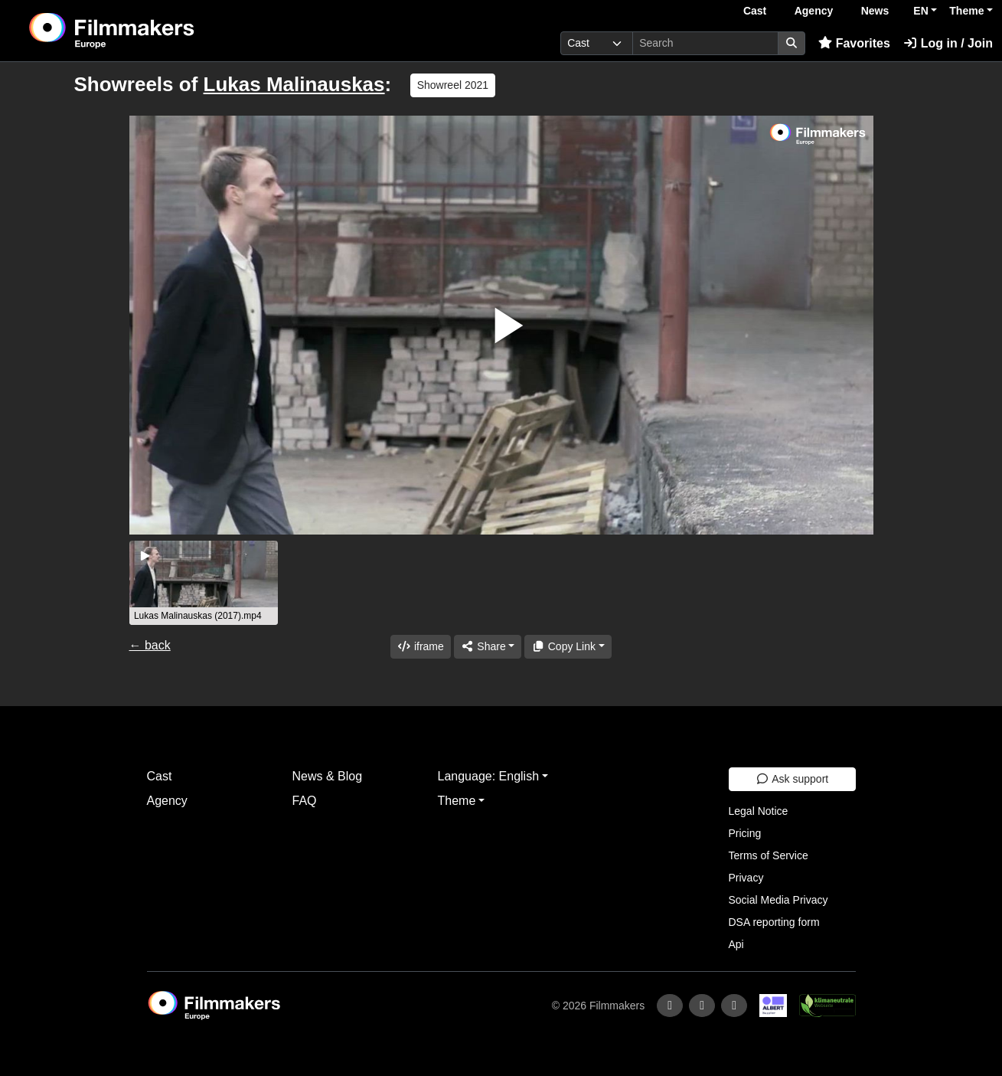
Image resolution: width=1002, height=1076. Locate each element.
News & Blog (327, 776)
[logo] (150, 30)
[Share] (487, 647)
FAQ (304, 800)
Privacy (746, 878)
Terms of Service (768, 855)
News (875, 11)
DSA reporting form (774, 922)
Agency (814, 11)
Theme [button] (966, 11)
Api (736, 944)
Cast (754, 11)
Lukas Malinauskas (294, 84)
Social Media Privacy (778, 900)
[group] (203, 583)
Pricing (745, 833)
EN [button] (920, 11)
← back (150, 645)
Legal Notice (758, 811)
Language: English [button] (489, 776)
